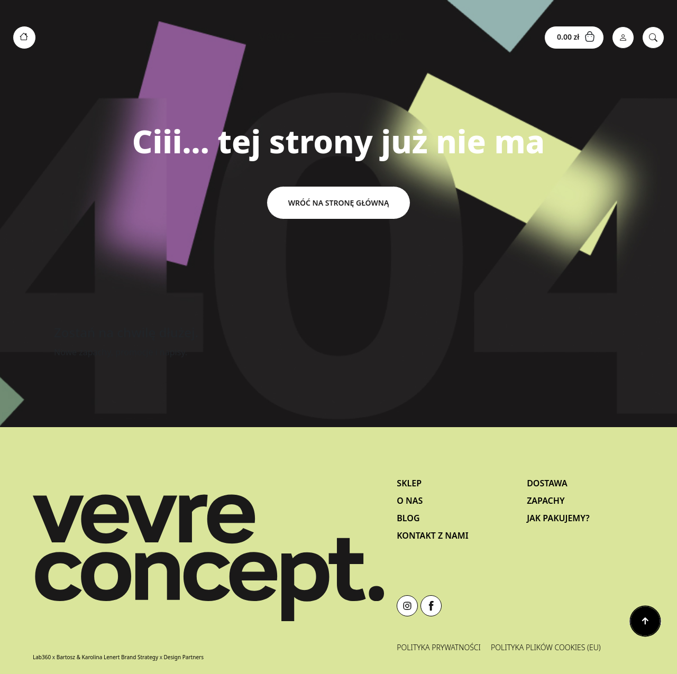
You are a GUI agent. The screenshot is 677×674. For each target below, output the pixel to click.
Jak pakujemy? (558, 518)
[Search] (653, 37)
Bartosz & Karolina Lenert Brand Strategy (107, 657)
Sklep (409, 483)
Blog (408, 518)
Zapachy (545, 500)
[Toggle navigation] (333, 37)
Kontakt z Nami (432, 535)
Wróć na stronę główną (338, 203)
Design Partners (184, 657)
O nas (410, 500)
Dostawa (547, 483)
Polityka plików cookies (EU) (546, 647)
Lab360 (42, 657)
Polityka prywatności (439, 647)
